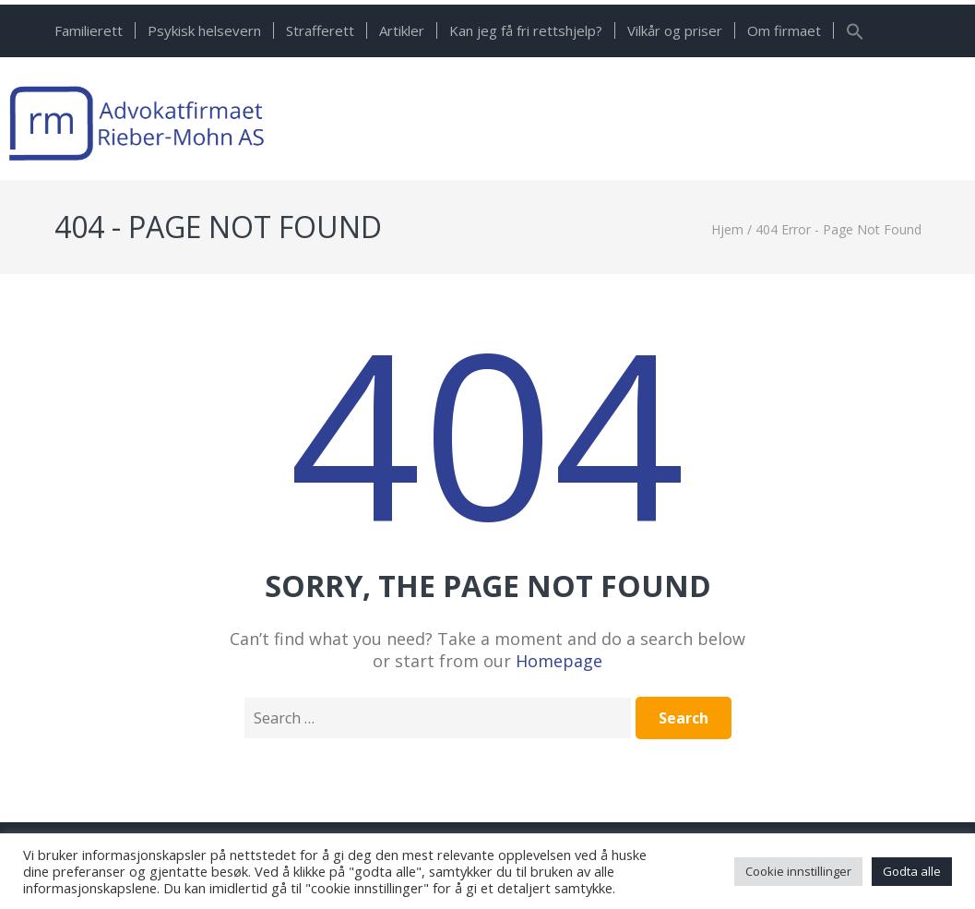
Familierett (88, 30)
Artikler (401, 30)
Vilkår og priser (674, 30)
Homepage (559, 661)
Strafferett (320, 30)
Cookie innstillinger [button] (798, 871)
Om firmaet (784, 30)
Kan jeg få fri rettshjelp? (525, 30)
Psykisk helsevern (204, 30)
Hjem (727, 229)
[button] (855, 35)
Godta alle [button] (912, 871)
